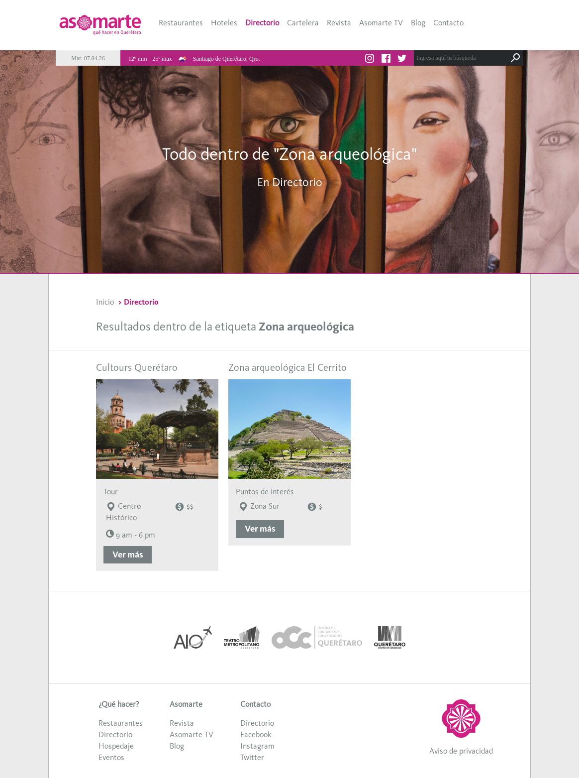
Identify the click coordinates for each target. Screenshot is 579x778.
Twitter (252, 757)
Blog (418, 22)
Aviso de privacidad (461, 751)
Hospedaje (116, 746)
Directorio (262, 22)
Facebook (255, 734)
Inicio (105, 302)
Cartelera (303, 22)
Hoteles (224, 22)
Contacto (448, 22)
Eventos (111, 757)
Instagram (257, 746)
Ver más (127, 554)
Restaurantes (181, 22)
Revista (339, 22)
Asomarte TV (381, 22)
